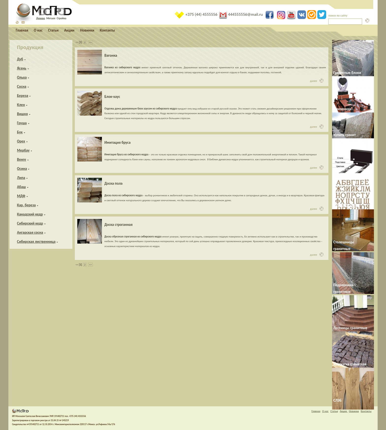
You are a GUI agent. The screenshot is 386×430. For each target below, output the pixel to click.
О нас (38, 30)
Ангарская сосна (30, 232)
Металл (50, 18)
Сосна (21, 86)
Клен (21, 105)
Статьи (53, 30)
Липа (21, 178)
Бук (20, 132)
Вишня (22, 114)
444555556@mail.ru (241, 14)
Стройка (61, 18)
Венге (21, 159)
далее (316, 81)
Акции (69, 30)
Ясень (21, 68)
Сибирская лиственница (36, 241)
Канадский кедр (30, 214)
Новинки (87, 30)
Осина (22, 168)
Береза (22, 95)
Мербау (23, 150)
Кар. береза (26, 205)
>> (90, 42)
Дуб (20, 59)
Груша (22, 123)
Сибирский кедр (30, 223)
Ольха (22, 77)
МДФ (21, 196)
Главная (22, 30)
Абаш (21, 187)
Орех (21, 141)
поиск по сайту (337, 15)
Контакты (107, 30)
